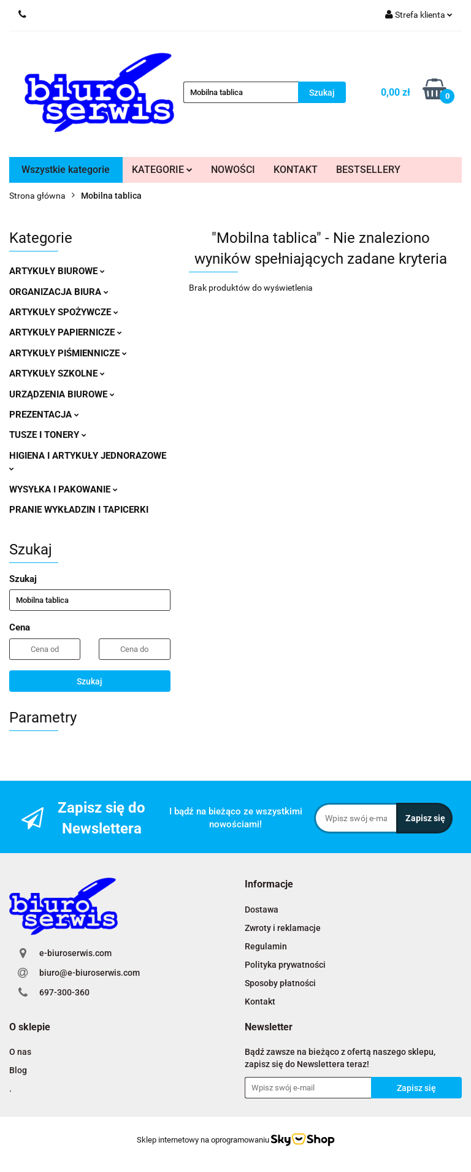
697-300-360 (64, 992)
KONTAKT (296, 169)
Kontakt (260, 1001)
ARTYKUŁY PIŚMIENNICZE (68, 353)
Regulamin (266, 946)
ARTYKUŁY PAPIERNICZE (65, 332)
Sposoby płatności (280, 983)
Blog (18, 1070)
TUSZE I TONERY (47, 434)
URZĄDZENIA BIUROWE (62, 394)
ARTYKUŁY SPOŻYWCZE (63, 312)
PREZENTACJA (44, 414)
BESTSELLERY (368, 169)
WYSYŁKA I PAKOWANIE (63, 489)
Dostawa (261, 909)
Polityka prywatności (285, 965)
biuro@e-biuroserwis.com (89, 973)
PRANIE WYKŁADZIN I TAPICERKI (78, 509)
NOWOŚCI (233, 169)
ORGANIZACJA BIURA (59, 291)
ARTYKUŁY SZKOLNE (57, 373)
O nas (20, 1052)
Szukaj (89, 681)
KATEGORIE (162, 169)
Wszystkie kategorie (65, 169)
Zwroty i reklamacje (283, 928)
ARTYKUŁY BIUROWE (57, 271)
